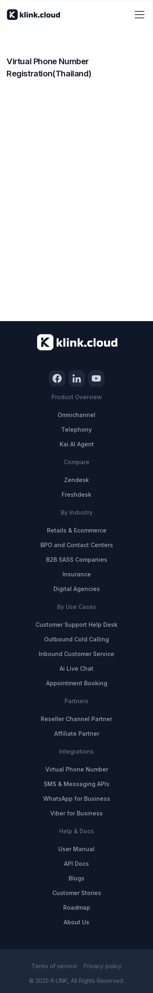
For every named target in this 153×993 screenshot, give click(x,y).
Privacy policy (103, 966)
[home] (33, 14)
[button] (138, 14)
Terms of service (54, 966)
